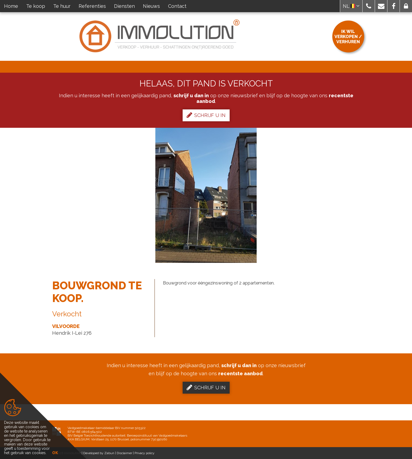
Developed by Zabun (98, 453)
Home (11, 6)
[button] (369, 6)
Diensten (124, 6)
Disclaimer (124, 453)
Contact (177, 6)
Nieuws (151, 6)
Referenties (92, 6)
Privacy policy (145, 453)
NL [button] (351, 6)
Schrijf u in (206, 115)
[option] (206, 195)
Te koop (35, 6)
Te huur (62, 6)
